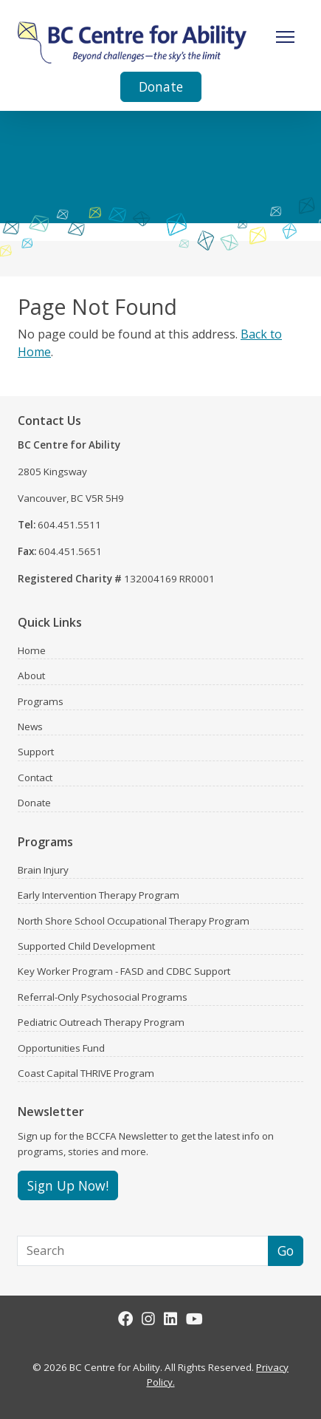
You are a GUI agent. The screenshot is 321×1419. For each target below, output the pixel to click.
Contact (35, 777)
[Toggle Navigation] (285, 37)
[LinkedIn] (170, 1318)
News (30, 726)
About (31, 675)
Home (32, 650)
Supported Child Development (86, 946)
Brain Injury (43, 870)
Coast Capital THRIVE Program (86, 1073)
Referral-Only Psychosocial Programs (102, 997)
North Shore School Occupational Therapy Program (133, 921)
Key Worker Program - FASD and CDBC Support (124, 971)
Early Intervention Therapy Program (98, 895)
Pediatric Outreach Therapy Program (101, 1022)
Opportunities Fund (61, 1048)
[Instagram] (148, 1318)
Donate (161, 86)
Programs (40, 701)
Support (36, 751)
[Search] (143, 1250)
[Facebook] (125, 1318)
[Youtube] (194, 1318)
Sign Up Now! (67, 1185)
